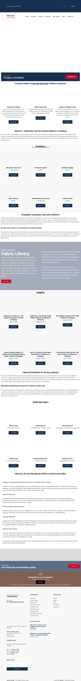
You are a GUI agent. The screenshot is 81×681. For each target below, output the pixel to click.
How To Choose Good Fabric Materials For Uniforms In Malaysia (40, 354)
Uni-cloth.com (67, 426)
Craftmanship (13, 170)
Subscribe (17, 669)
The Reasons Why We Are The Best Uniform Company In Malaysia (67, 354)
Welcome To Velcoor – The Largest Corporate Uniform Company (14, 318)
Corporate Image (34, 615)
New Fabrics (56, 16)
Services (40, 16)
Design (13, 201)
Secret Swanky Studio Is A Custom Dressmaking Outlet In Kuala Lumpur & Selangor (13, 354)
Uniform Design (67, 168)
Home (27, 16)
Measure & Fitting (13, 107)
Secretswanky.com (40, 458)
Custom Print (67, 198)
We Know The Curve (13, 168)
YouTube (65, 6)
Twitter (62, 6)
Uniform (40, 170)
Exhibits (55, 600)
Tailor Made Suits (40, 107)
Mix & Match (13, 198)
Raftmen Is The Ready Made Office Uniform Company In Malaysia (40, 318)
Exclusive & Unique (34, 609)
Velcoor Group (10, 680)
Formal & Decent (40, 168)
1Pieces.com (13, 426)
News (63, 16)
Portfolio (48, 16)
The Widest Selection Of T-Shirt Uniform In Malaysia (67, 317)
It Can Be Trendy (34, 607)
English (71, 6)
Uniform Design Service (67, 107)
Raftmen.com (67, 458)
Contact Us (70, 16)
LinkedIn (67, 6)
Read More (13, 175)
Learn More (13, 122)
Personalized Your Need (40, 198)
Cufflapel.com (40, 426)
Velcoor (10, 15)
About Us (33, 16)
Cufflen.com (13, 458)
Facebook (60, 6)
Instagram (63, 6)
